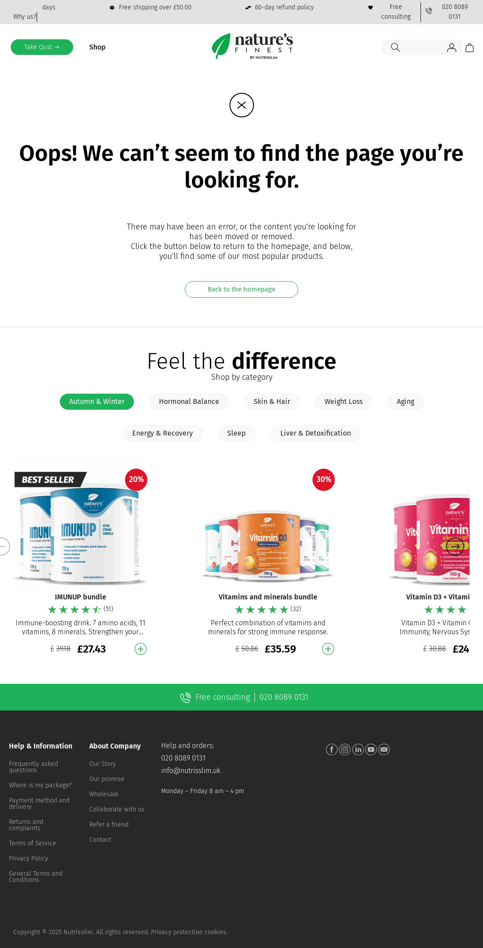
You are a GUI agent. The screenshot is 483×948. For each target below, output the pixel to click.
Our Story (102, 764)
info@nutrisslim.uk (191, 770)
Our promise (107, 779)
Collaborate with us (117, 809)
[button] (455, 546)
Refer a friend (109, 824)
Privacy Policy (28, 858)
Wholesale (104, 794)
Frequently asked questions (33, 767)
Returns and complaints (26, 825)
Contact (100, 840)
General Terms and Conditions (35, 877)
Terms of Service (32, 843)
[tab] (97, 402)
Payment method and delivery (39, 804)
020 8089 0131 (183, 758)
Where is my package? (40, 785)
